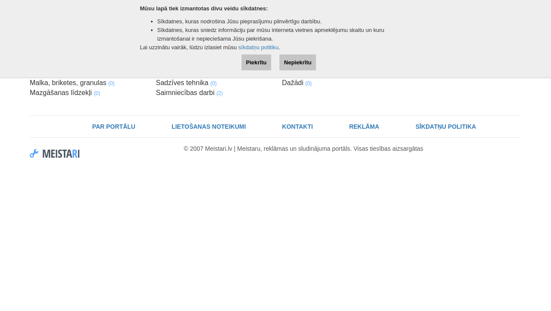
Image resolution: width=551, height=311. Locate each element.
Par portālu (113, 126)
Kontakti (297, 126)
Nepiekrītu (298, 62)
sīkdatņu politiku (258, 47)
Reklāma (364, 126)
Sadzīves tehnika (186, 82)
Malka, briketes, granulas (72, 82)
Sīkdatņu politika (446, 126)
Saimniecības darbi (189, 92)
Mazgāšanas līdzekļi (65, 92)
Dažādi (297, 82)
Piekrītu (256, 62)
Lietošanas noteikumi (209, 126)
